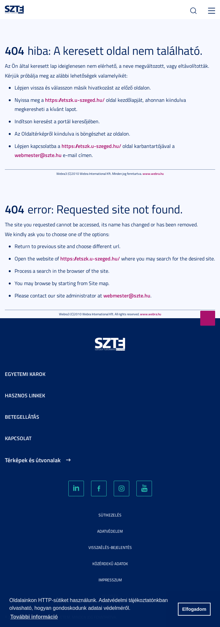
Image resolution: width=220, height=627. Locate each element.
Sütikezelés (110, 515)
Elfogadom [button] (194, 609)
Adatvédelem (110, 531)
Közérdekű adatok (110, 563)
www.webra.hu (153, 173)
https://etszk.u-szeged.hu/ (75, 99)
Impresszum (110, 580)
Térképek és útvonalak (33, 460)
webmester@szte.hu (38, 155)
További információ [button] (34, 617)
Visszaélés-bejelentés (110, 547)
